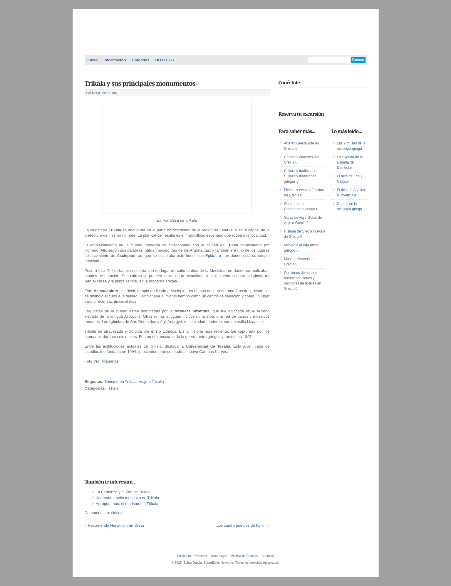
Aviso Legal (219, 556)
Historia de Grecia (298, 231)
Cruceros (291, 157)
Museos (290, 259)
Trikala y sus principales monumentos (140, 83)
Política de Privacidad (192, 556)
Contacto (267, 556)
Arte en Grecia (295, 143)
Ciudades (141, 60)
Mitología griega (296, 245)
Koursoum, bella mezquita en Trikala (127, 498)
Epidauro (214, 255)
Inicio (93, 60)
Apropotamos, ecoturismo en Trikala (127, 503)
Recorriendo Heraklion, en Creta (116, 525)
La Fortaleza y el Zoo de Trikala (123, 492)
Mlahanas (109, 361)
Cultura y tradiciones (300, 171)
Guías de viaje (295, 217)
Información (114, 60)
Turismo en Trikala (121, 381)
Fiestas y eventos (297, 190)
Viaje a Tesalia (151, 381)
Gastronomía (294, 204)
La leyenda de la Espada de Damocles (350, 162)
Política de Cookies (244, 556)
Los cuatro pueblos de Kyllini (241, 525)
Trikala (113, 388)
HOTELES (164, 60)
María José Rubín (104, 93)
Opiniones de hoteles (300, 273)
